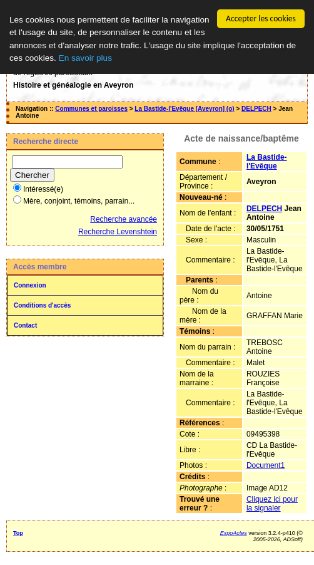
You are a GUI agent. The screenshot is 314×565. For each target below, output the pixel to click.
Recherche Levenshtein (117, 231)
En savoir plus (85, 58)
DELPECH (256, 108)
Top (18, 533)
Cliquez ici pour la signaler (272, 503)
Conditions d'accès (42, 305)
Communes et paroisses (91, 108)
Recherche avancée (123, 219)
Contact (25, 325)
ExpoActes (233, 533)
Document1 (265, 465)
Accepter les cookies (261, 18)
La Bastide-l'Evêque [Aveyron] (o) (184, 108)
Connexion (30, 285)
